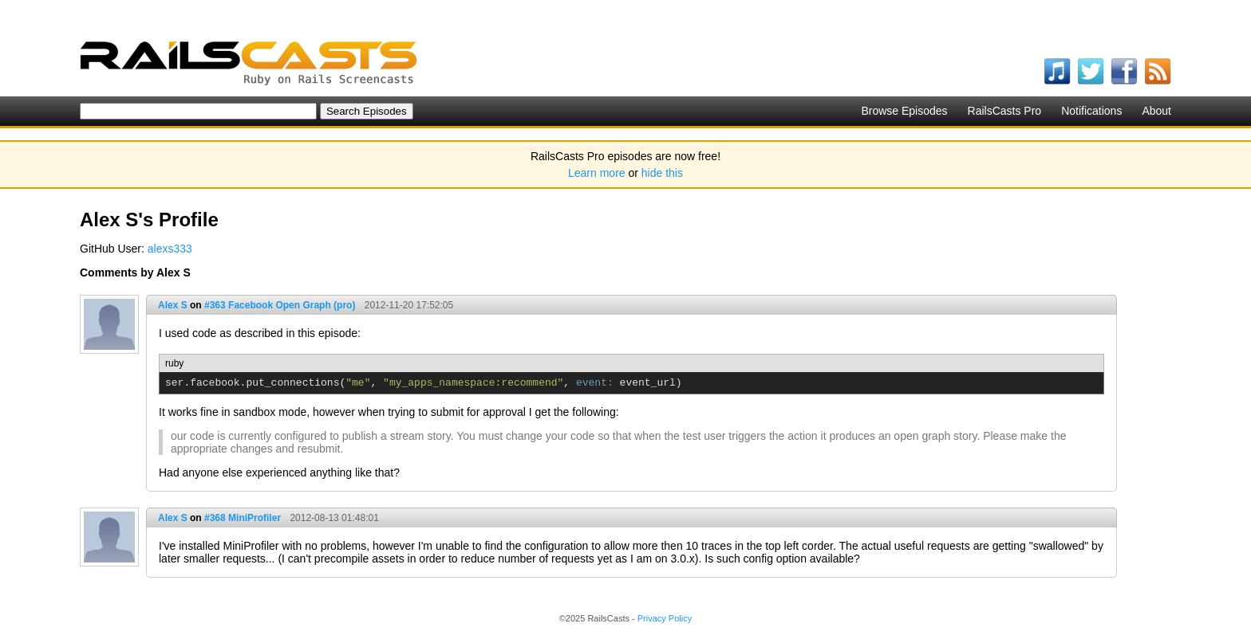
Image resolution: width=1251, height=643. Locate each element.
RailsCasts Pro (1005, 110)
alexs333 (170, 248)
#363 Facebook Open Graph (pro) (279, 305)
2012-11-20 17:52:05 (409, 305)
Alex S (172, 305)
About (1156, 110)
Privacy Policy (664, 618)
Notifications (1091, 110)
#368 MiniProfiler (242, 517)
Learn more (597, 173)
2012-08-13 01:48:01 (334, 517)
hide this (662, 173)
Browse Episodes (904, 110)
